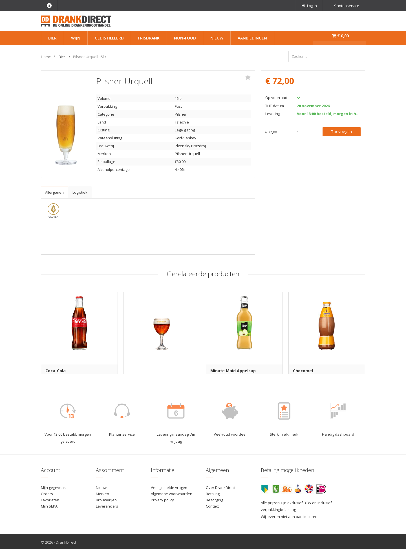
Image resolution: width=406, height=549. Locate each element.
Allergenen (54, 190)
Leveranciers (107, 504)
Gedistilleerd (109, 38)
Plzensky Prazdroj (190, 144)
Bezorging (214, 498)
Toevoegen (341, 130)
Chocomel (303, 369)
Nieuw (216, 38)
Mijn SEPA (49, 504)
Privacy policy (162, 498)
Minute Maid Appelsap (233, 369)
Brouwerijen (106, 498)
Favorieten (50, 498)
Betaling (213, 492)
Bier (52, 38)
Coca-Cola (55, 369)
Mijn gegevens (53, 486)
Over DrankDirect (220, 486)
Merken (102, 492)
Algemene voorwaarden (171, 492)
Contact (212, 504)
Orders (47, 492)
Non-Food (185, 38)
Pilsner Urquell (187, 152)
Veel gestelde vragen (169, 486)
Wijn (75, 38)
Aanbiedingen (252, 38)
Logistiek (79, 190)
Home (46, 56)
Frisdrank (149, 38)
